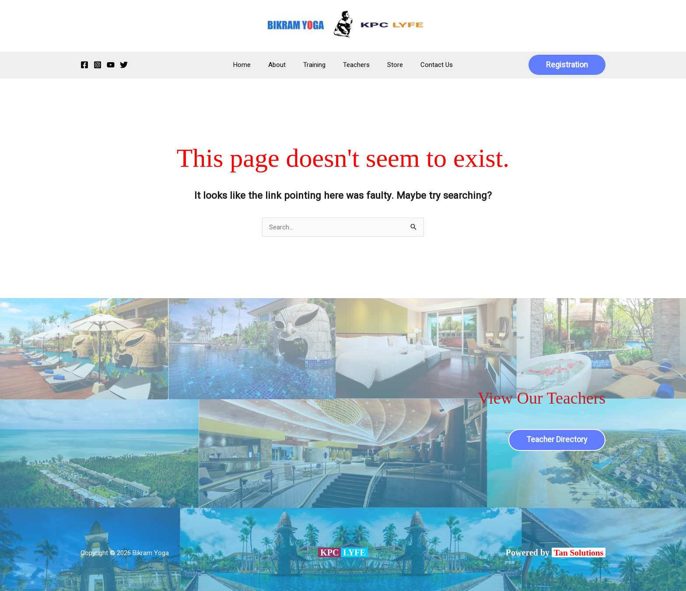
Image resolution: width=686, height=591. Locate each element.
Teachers (354, 65)
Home (253, 65)
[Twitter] (124, 65)
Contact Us (426, 65)
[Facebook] (84, 65)
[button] (567, 65)
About (283, 65)
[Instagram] (98, 65)
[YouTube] (111, 65)
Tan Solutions (579, 552)
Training (316, 65)
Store (388, 65)
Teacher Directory (556, 439)
